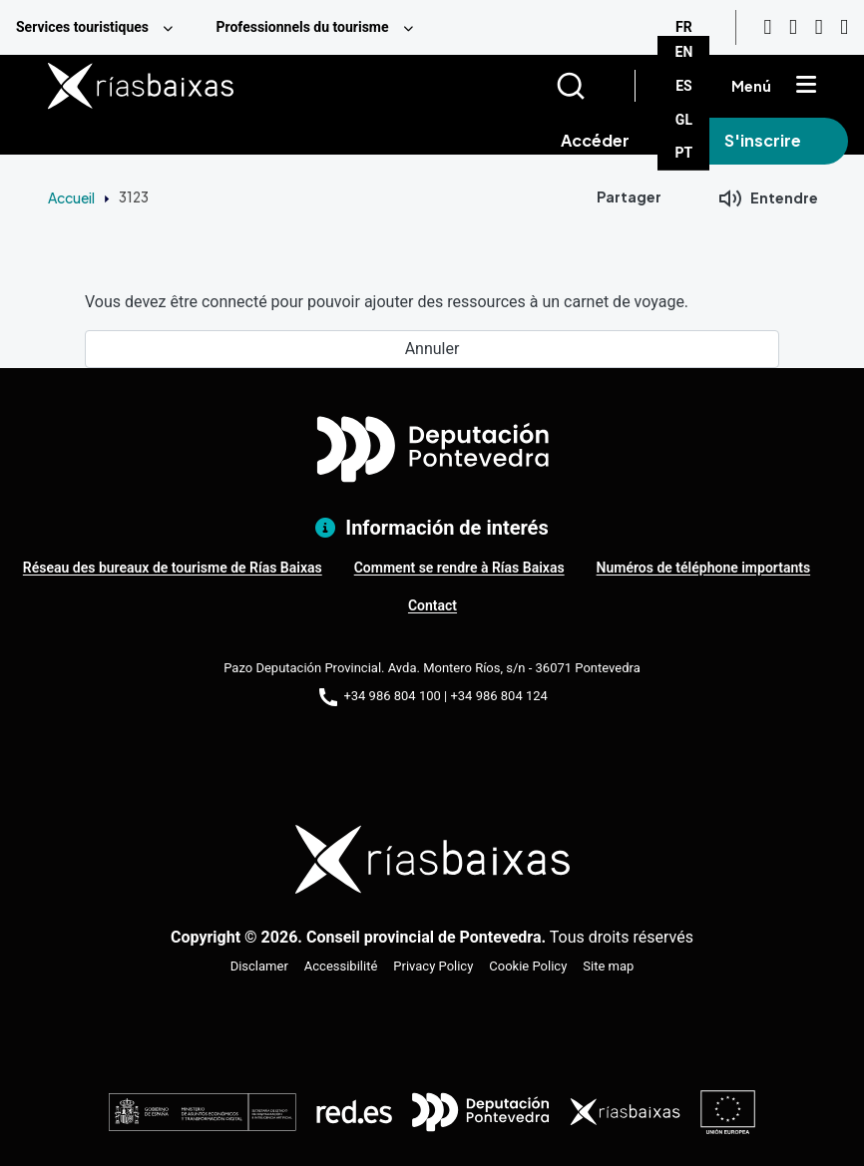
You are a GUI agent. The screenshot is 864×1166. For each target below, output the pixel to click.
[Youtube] (767, 27)
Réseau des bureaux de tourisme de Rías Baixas (172, 568)
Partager (629, 196)
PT (684, 153)
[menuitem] (100, 27)
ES (683, 86)
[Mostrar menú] (806, 86)
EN (684, 52)
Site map (608, 966)
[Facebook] (819, 27)
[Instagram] (793, 27)
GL (683, 120)
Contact (432, 605)
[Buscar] (595, 86)
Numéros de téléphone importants (704, 568)
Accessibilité (341, 966)
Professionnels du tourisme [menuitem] (302, 27)
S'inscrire (762, 140)
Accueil (71, 197)
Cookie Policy (528, 966)
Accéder (595, 140)
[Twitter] (844, 27)
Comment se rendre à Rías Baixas (459, 568)
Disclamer (259, 966)
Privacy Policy (433, 966)
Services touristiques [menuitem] (82, 27)
